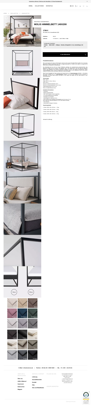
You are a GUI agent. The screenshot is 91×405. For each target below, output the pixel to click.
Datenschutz (21, 386)
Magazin (20, 389)
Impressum (21, 384)
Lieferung (34, 377)
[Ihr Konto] (80, 6)
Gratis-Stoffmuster (59, 74)
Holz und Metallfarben (38, 387)
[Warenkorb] (87, 6)
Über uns (20, 378)
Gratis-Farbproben (74, 73)
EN (73, 6)
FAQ (33, 385)
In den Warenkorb (73, 55)
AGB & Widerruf (22, 381)
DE (70, 6)
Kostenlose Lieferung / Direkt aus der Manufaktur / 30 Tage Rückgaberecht (45, 1)
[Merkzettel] (83, 6)
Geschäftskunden (37, 379)
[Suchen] (77, 6)
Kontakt (34, 382)
